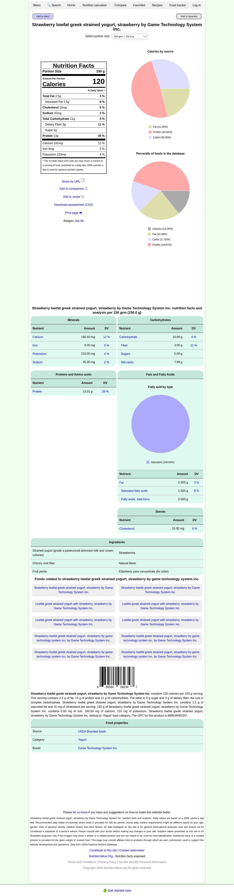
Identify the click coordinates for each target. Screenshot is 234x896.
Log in (197, 5)
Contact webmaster (132, 850)
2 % (106, 362)
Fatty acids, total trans (135, 499)
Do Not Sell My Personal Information (142, 862)
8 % (196, 490)
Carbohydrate (128, 337)
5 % (194, 528)
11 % (193, 345)
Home (71, 5)
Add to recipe (71, 196)
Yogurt (82, 739)
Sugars (125, 353)
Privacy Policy (107, 862)
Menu (37, 5)
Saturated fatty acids (134, 490)
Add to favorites (188, 16)
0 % (106, 345)
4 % (106, 353)
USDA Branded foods (92, 731)
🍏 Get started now (117, 890)
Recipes (157, 5)
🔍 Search (54, 5)
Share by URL (73, 181)
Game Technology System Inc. (98, 748)
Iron (35, 345)
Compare (121, 5)
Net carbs (127, 362)
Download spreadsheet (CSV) (73, 204)
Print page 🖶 (73, 212)
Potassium (39, 353)
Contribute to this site (103, 850)
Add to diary (42, 16)
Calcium (38, 337)
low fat (79, 220)
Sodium (37, 362)
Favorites (139, 5)
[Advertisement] (117, 278)
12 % (106, 337)
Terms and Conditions (82, 862)
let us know (80, 812)
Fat (121, 482)
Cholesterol (126, 528)
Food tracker (177, 5)
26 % (105, 391)
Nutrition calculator (95, 5)
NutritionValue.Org (101, 856)
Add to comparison (72, 188)
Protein (37, 391)
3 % (196, 482)
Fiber (124, 345)
